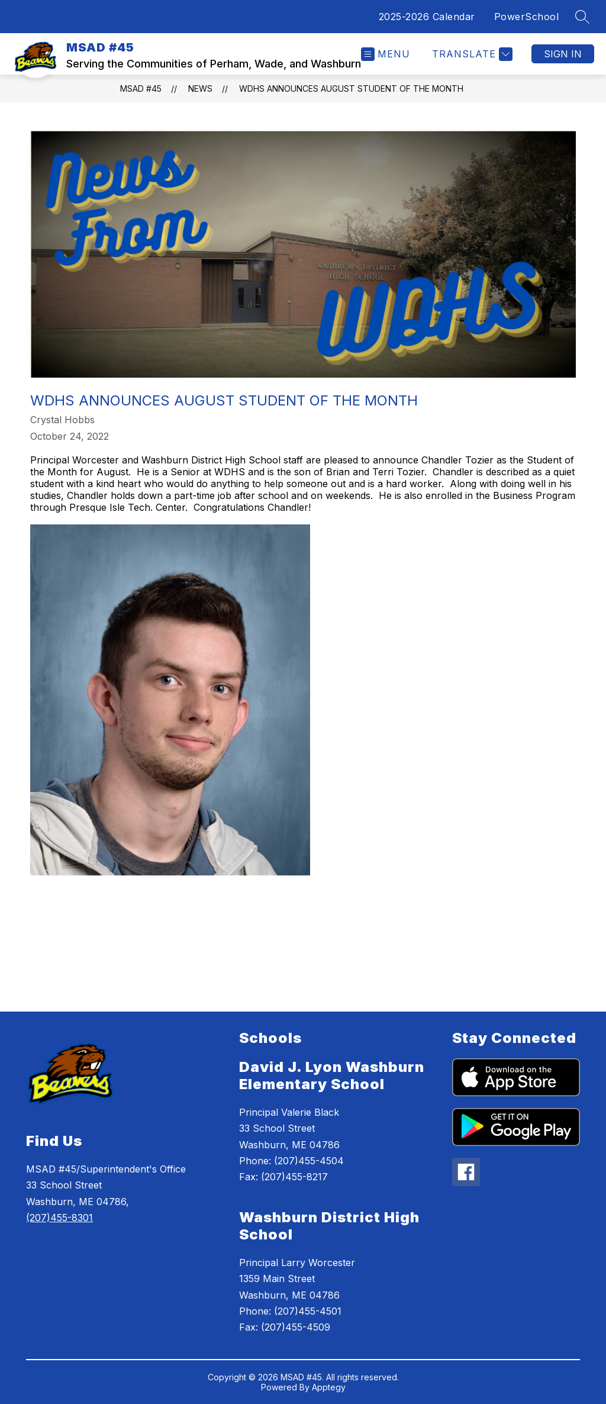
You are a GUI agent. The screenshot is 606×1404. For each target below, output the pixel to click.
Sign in (563, 54)
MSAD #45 (141, 88)
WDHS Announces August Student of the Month (351, 88)
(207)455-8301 (59, 1217)
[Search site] (582, 16)
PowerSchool (526, 16)
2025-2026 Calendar (427, 16)
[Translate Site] (470, 54)
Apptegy (329, 1387)
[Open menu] (385, 54)
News (200, 88)
